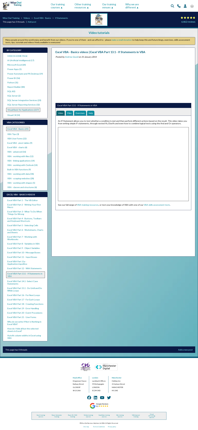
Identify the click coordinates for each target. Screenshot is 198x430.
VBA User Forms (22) (17, 138)
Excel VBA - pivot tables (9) (19, 143)
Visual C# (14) (13, 115)
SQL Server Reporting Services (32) (23, 104)
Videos (26, 18)
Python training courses (88, 416)
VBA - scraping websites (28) (20, 178)
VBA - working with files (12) (20, 156)
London (95, 378)
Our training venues (109, 6)
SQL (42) (11, 91)
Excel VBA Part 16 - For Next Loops (23, 295)
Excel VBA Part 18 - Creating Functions (25, 304)
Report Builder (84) (16, 87)
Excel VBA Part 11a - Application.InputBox (17, 262)
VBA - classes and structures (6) (22, 187)
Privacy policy (112, 427)
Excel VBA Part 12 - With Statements (24, 268)
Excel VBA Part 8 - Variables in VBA (23, 243)
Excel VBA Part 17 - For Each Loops (23, 299)
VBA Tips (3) (13, 134)
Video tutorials (99, 32)
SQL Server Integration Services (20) (24, 100)
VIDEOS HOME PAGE (17, 56)
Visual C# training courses (151, 415)
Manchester (117, 378)
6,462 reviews (188, 21)
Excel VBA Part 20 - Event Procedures (24, 313)
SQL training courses (120, 416)
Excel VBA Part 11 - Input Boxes (22, 257)
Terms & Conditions (99, 427)
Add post (32, 22)
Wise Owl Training (11, 18)
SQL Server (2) (14, 95)
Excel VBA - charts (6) (17, 147)
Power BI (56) (13, 78)
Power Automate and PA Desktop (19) (25, 73)
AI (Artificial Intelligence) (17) (20, 60)
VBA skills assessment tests (157, 205)
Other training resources (83, 6)
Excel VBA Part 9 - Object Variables (23, 248)
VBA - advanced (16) (16, 151)
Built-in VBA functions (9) (19, 169)
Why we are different (132, 6)
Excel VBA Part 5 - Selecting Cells (22, 225)
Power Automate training (57, 416)
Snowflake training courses (104, 416)
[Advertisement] (123, 79)
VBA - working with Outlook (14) (22, 165)
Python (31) (12, 82)
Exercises (80, 113)
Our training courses (58, 6)
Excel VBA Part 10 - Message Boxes (23, 252)
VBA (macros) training (136, 416)
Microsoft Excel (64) (16, 65)
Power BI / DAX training (72, 416)
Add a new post (185, 349)
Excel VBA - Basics (42, 18)
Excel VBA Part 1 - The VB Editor (22, 200)
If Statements (61, 18)
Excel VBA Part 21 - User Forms (21, 317)
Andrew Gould (71, 57)
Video (60, 113)
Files (69, 113)
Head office (77, 378)
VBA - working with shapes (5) (21, 183)
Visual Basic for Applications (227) (23, 110)
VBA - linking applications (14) (21, 160)
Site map (86, 427)
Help (91, 113)
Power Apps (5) (14, 69)
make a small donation (122, 40)
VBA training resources (88, 205)
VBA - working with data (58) (20, 174)
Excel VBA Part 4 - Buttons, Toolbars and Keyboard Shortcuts (24, 219)
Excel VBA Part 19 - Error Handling (23, 308)
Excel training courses (41, 416)
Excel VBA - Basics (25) (17, 129)
